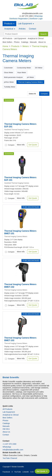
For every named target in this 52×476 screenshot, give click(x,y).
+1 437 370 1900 (9, 444)
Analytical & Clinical (36, 38)
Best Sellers (7, 42)
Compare (44, 94)
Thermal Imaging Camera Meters (30, 82)
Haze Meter (21, 72)
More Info (21, 145)
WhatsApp (38, 16)
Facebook (6, 472)
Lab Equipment (26, 23)
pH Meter (30, 77)
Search (43, 34)
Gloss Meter (8, 72)
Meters (25, 46)
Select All (32, 94)
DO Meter (38, 68)
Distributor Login (36, 19)
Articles (22, 29)
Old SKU (6, 429)
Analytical (9, 29)
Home (5, 46)
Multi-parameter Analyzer (13, 77)
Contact (32, 29)
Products (9, 23)
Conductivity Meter (24, 68)
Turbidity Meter (9, 87)
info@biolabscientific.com (13, 450)
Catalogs (24, 42)
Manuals (33, 42)
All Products (7, 38)
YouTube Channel (10, 458)
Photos (17, 42)
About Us (42, 42)
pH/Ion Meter (9, 82)
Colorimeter (8, 68)
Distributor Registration (18, 19)
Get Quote (33, 145)
